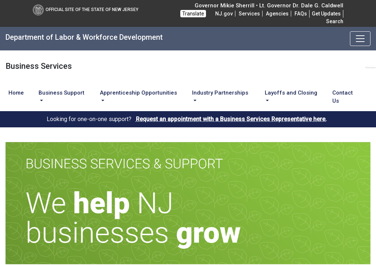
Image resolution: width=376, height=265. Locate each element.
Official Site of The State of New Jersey (85, 9)
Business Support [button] (61, 92)
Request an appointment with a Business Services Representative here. (231, 119)
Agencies (277, 14)
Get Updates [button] (326, 14)
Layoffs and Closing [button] (291, 92)
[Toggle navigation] (360, 38)
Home (16, 92)
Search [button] (334, 21)
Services (249, 14)
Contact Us (342, 97)
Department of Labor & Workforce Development (84, 37)
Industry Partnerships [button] (220, 92)
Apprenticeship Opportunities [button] (138, 92)
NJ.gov (224, 14)
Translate (193, 14)
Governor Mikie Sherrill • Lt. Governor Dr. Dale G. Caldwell (269, 5)
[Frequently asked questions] (300, 14)
